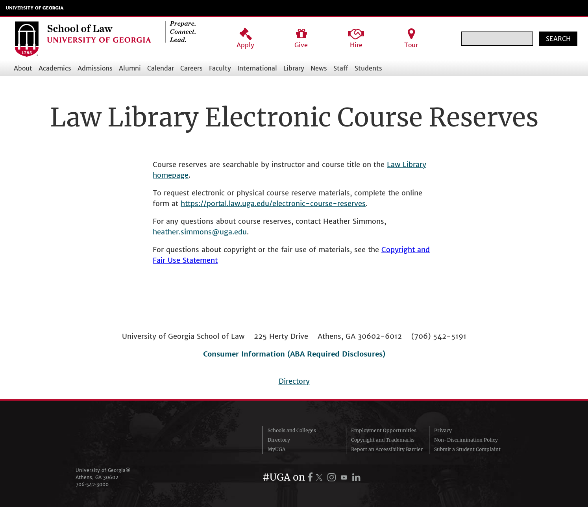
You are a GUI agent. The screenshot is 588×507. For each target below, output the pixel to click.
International (257, 68)
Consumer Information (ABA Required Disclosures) (294, 353)
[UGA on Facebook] (311, 477)
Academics (55, 68)
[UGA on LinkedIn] (356, 477)
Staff (340, 68)
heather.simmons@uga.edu (200, 231)
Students (368, 68)
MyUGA (276, 449)
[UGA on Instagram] (332, 477)
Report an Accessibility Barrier (387, 449)
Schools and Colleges (292, 430)
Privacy (443, 430)
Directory (294, 381)
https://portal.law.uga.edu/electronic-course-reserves (273, 203)
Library (293, 68)
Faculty (220, 68)
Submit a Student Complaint (467, 449)
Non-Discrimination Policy (466, 440)
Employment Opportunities (383, 430)
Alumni (130, 68)
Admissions (95, 68)
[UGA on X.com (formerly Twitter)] (320, 477)
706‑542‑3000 (92, 484)
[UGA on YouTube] (345, 477)
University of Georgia (35, 7)
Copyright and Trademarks (382, 440)
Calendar (160, 68)
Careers (191, 68)
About (23, 68)
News (319, 68)
